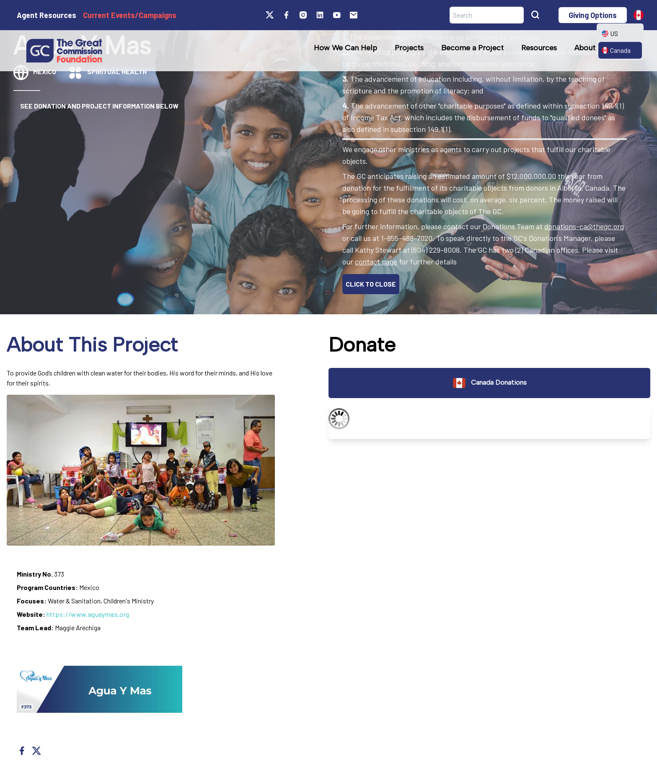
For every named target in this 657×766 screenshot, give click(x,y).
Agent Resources (46, 15)
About (584, 47)
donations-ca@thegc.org (584, 226)
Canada (616, 50)
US (610, 33)
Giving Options (593, 15)
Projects (409, 47)
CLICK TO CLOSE (371, 284)
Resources (539, 47)
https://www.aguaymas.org (88, 614)
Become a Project (472, 47)
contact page (376, 261)
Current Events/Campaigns (129, 15)
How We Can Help (345, 47)
